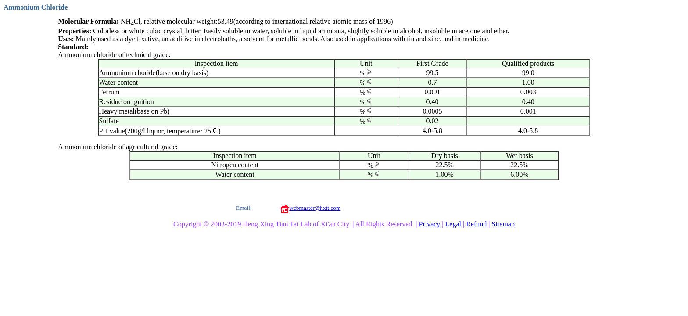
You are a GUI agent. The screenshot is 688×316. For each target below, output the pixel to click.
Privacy (429, 224)
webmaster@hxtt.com (314, 208)
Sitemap (503, 224)
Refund (476, 224)
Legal (453, 224)
